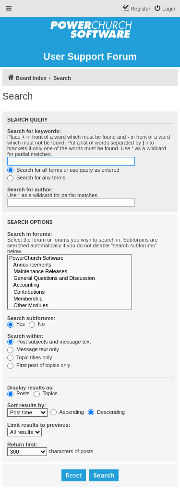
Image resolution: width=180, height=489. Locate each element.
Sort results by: (26, 405)
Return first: (22, 444)
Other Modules (69, 305)
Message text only (33, 349)
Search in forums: (29, 234)
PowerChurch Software (69, 258)
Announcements (69, 265)
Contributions (69, 292)
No (37, 324)
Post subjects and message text (49, 342)
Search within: (25, 336)
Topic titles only (29, 357)
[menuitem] (164, 8)
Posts (18, 393)
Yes (16, 324)
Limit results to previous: (38, 425)
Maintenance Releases (69, 271)
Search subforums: (31, 318)
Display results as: (30, 387)
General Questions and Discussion (69, 278)
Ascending (67, 412)
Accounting (69, 285)
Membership (69, 299)
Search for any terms (36, 177)
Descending (106, 412)
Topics (46, 393)
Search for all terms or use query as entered (63, 170)
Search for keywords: (34, 131)
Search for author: (30, 189)
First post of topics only (39, 365)
